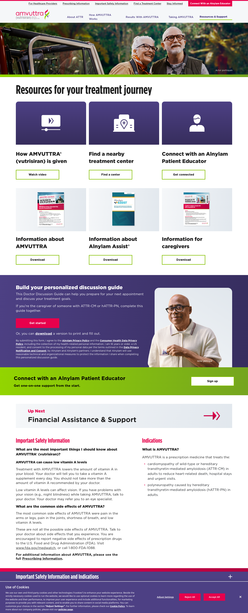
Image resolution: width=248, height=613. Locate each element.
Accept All (214, 597)
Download (37, 259)
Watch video (37, 174)
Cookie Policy (117, 606)
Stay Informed (175, 3)
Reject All (190, 597)
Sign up (212, 381)
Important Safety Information (111, 3)
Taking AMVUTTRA (181, 17)
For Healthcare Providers (43, 3)
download (43, 334)
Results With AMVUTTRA (144, 17)
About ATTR (75, 17)
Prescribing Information (76, 3)
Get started (37, 323)
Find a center (110, 174)
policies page (65, 609)
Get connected (183, 174)
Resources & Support (215, 16)
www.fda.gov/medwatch (36, 548)
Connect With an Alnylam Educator (210, 3)
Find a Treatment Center (147, 3)
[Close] (240, 597)
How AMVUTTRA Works (100, 17)
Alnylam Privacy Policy (75, 340)
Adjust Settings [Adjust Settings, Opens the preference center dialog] (165, 597)
